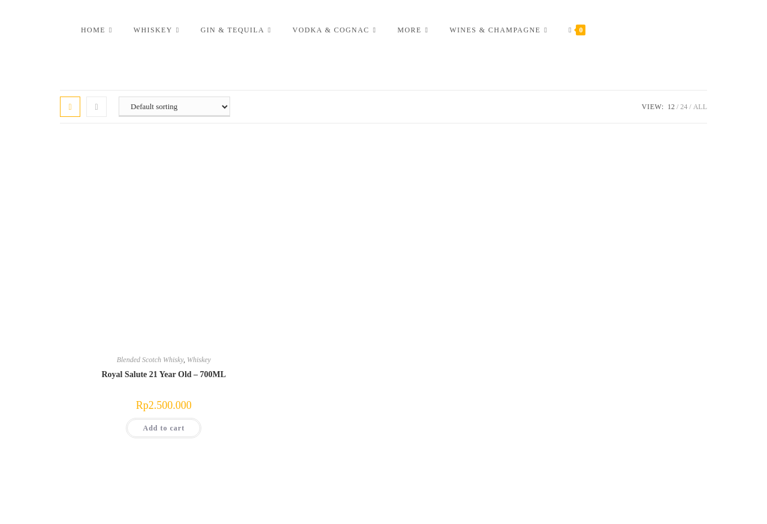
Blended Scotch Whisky (150, 360)
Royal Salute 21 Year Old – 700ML (163, 374)
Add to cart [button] (164, 428)
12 (671, 107)
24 (683, 107)
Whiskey (199, 360)
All (700, 107)
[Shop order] (174, 107)
